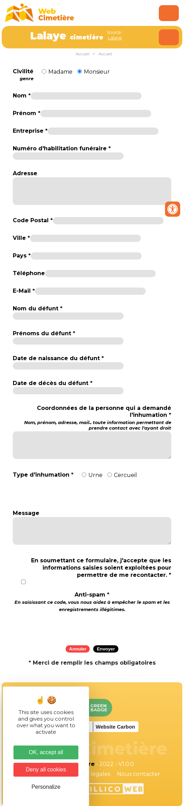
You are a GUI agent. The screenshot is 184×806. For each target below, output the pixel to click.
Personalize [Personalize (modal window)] (45, 787)
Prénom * (26, 113)
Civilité (23, 75)
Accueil (82, 53)
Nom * (22, 95)
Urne (95, 475)
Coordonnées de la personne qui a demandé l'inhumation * (92, 418)
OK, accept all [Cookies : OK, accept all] (46, 752)
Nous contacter (138, 774)
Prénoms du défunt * (44, 333)
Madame (60, 71)
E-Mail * (24, 291)
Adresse (25, 173)
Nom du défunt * (37, 308)
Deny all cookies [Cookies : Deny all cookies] (46, 769)
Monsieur (97, 71)
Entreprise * (30, 131)
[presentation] (92, 626)
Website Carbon (115, 727)
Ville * (21, 238)
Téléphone (29, 273)
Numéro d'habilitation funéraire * (62, 148)
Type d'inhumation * (43, 474)
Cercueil (125, 475)
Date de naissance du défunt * (58, 358)
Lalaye (115, 37)
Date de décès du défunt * (53, 383)
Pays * (22, 255)
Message (26, 513)
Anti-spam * (92, 601)
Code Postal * (33, 220)
